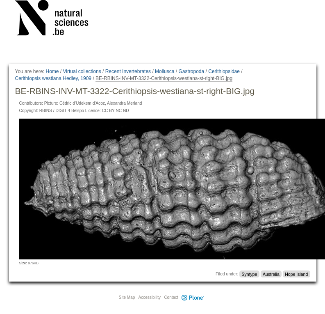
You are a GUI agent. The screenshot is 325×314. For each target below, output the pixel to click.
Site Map (127, 297)
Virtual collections (82, 71)
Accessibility (150, 297)
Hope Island (296, 273)
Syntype (249, 273)
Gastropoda (191, 71)
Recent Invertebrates (128, 71)
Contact (171, 297)
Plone (193, 297)
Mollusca (164, 71)
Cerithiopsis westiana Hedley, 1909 (53, 78)
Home (52, 71)
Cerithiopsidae (224, 71)
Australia (271, 273)
